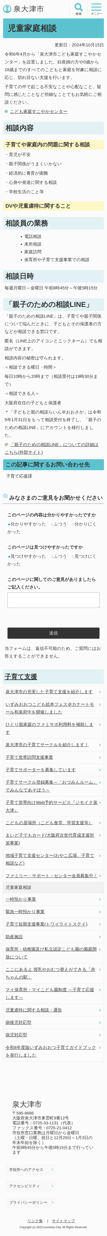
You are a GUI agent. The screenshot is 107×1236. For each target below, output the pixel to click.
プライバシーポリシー (28, 1202)
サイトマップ (63, 1221)
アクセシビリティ (24, 1186)
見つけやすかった (27, 556)
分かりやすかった (27, 524)
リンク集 (35, 1221)
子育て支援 (21, 676)
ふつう (59, 524)
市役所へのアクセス (26, 1169)
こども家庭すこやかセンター (38, 111)
